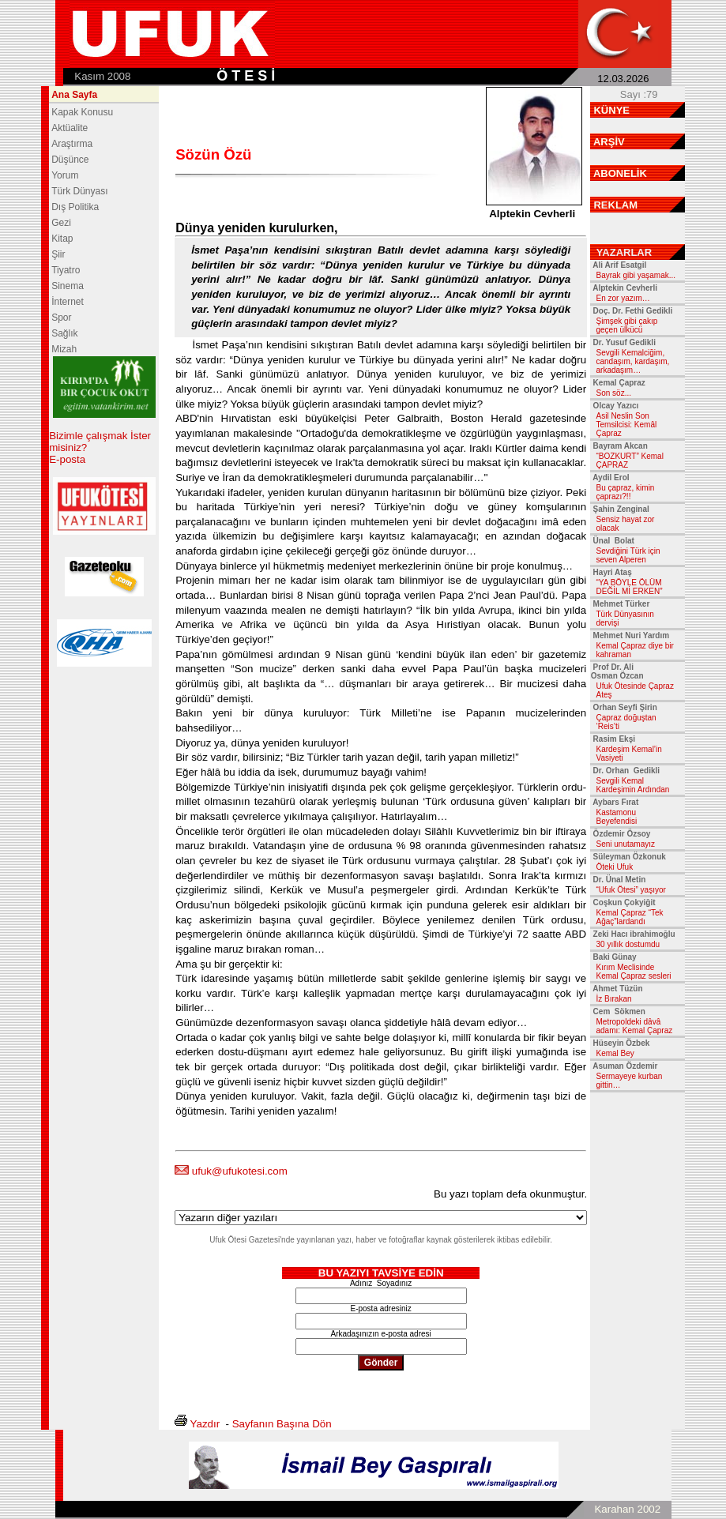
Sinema (67, 285)
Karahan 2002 (627, 1509)
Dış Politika (75, 206)
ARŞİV (609, 142)
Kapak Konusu (82, 112)
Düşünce (69, 159)
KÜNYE (611, 110)
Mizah (64, 349)
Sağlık (64, 333)
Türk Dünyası (79, 191)
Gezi (61, 222)
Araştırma (71, 143)
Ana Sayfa (74, 94)
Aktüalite (69, 127)
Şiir (58, 254)
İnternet (67, 301)
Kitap (62, 238)
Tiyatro (65, 270)
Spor (61, 317)
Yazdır (205, 1424)
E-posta (67, 459)
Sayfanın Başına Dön (282, 1424)
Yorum (64, 175)
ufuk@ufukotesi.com (240, 1171)
